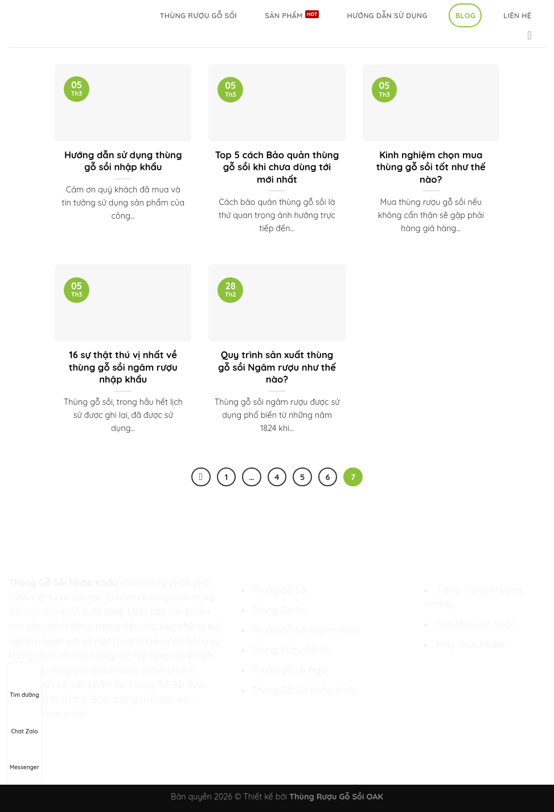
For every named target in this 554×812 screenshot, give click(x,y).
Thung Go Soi (279, 610)
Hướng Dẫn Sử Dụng (387, 15)
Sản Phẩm (283, 15)
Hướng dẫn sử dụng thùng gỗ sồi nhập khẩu (123, 161)
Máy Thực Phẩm (471, 644)
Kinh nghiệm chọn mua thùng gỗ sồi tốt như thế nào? (431, 167)
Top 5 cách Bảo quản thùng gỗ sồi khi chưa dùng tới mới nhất (277, 167)
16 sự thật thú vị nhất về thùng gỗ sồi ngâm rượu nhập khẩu (123, 366)
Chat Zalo (24, 721)
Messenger (24, 757)
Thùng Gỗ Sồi (279, 590)
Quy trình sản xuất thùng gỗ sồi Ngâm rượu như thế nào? (277, 366)
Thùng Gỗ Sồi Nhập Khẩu (304, 690)
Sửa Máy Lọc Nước (476, 624)
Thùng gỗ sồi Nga (288, 669)
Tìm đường (24, 684)
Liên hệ (517, 15)
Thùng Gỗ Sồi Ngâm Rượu (305, 629)
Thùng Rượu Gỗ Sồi (198, 15)
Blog (465, 15)
